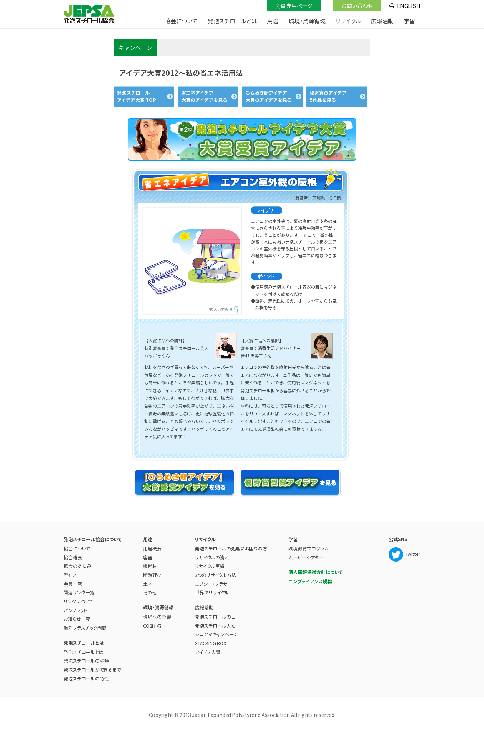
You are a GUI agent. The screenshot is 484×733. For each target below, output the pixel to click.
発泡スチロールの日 (215, 616)
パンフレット (75, 610)
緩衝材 (150, 566)
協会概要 (73, 557)
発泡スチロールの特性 (86, 678)
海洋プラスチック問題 (85, 627)
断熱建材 (152, 575)
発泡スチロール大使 (215, 625)
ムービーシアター (305, 557)
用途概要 (152, 548)
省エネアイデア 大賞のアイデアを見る (204, 96)
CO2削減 (152, 625)
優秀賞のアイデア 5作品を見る (328, 96)
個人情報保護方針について (315, 572)
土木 (147, 583)
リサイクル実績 (210, 566)
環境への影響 (157, 616)
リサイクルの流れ (212, 557)
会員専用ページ (291, 5)
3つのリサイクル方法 (215, 575)
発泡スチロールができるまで (92, 669)
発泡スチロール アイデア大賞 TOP (136, 96)
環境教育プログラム (308, 548)
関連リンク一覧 (79, 592)
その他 (150, 592)
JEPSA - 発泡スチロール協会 (89, 14)
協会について (77, 548)
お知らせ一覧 (77, 618)
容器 (147, 557)
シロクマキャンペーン (216, 634)
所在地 (70, 575)
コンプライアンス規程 (310, 581)
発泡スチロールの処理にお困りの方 (231, 548)
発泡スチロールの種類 (86, 660)
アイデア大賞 (208, 652)
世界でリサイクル (212, 592)
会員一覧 (73, 583)
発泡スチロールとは (84, 652)
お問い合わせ (354, 5)
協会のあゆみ (77, 566)
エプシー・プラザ (211, 583)
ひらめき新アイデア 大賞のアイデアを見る (269, 96)
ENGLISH (408, 5)
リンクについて (79, 601)
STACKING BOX (210, 643)
